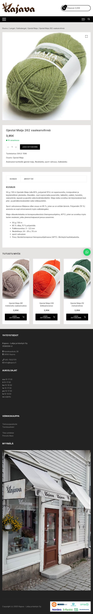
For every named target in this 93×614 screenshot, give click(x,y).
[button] (86, 36)
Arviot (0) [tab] (28, 179)
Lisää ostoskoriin (30, 147)
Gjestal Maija (33, 28)
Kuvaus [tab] (13, 179)
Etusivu (5, 28)
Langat (12, 28)
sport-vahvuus (51, 162)
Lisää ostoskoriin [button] (16, 317)
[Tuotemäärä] (12, 147)
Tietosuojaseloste (9, 424)
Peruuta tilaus (7, 436)
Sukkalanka (62, 162)
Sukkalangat (21, 28)
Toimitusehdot (8, 427)
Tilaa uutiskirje (8, 433)
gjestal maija (29, 162)
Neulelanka (39, 162)
